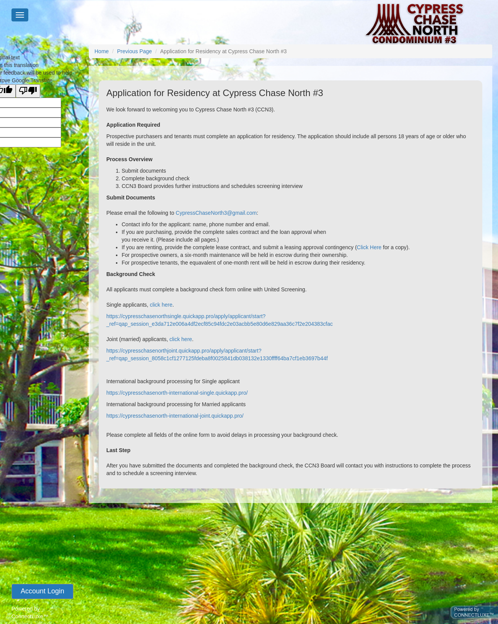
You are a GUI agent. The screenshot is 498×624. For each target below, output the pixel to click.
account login (42, 591)
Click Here (369, 247)
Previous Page (134, 51)
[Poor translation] (28, 91)
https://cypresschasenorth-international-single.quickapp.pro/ (177, 393)
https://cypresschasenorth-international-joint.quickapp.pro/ (175, 416)
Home (101, 51)
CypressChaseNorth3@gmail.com (216, 213)
